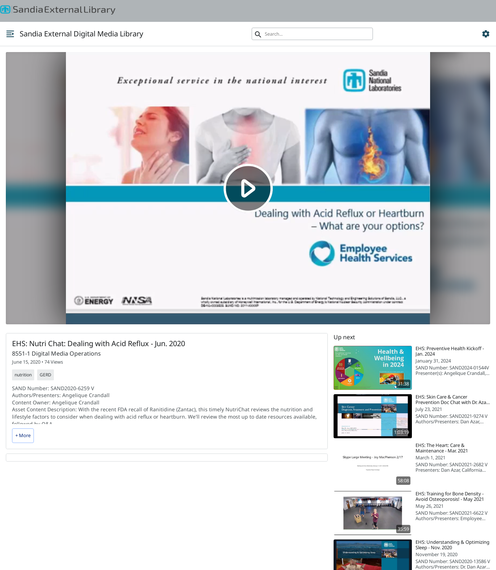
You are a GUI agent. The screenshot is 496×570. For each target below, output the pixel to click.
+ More (23, 435)
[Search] (312, 34)
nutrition (23, 375)
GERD (45, 375)
